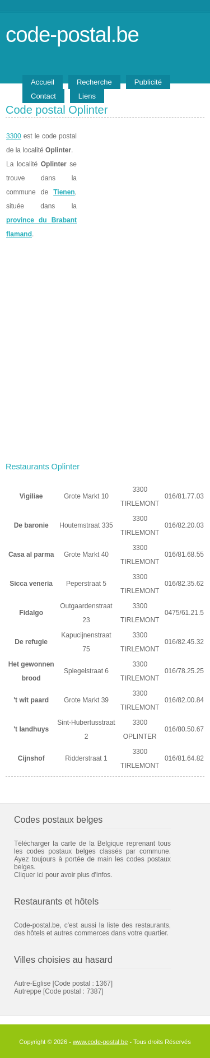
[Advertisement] (105, 347)
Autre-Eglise (32, 983)
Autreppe (27, 991)
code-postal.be (72, 34)
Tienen (63, 192)
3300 (13, 136)
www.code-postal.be (100, 1041)
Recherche (94, 82)
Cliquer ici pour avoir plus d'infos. (63, 875)
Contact (43, 96)
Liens (87, 96)
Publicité (148, 82)
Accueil (42, 82)
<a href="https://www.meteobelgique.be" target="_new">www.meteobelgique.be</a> (141, 185)
